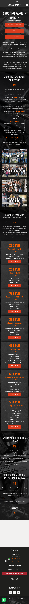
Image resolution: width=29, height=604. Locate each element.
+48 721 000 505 (16, 559)
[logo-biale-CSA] (14, 5)
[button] (27, 5)
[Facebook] (14, 1)
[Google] (18, 592)
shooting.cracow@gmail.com (16, 561)
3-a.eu (17, 601)
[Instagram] (17, 1)
